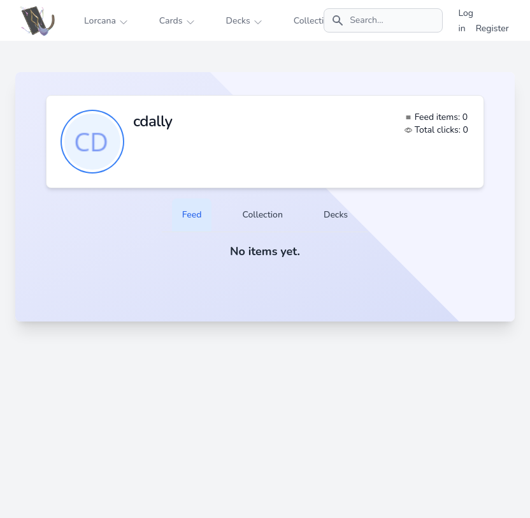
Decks (336, 215)
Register (492, 28)
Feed (192, 215)
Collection (262, 215)
